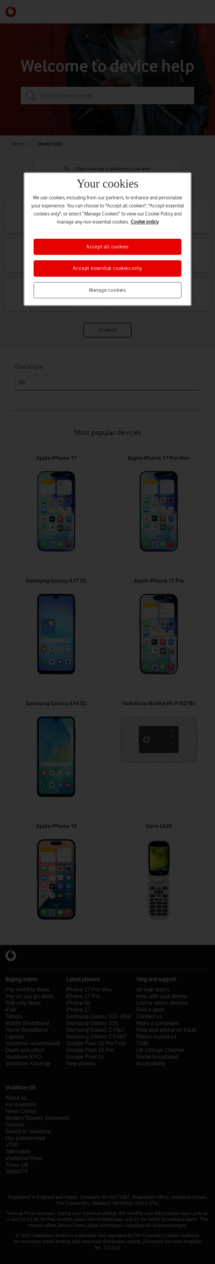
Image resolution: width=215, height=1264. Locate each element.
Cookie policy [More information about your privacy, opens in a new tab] (145, 222)
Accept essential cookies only (107, 269)
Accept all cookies (107, 247)
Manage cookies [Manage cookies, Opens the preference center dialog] (107, 290)
